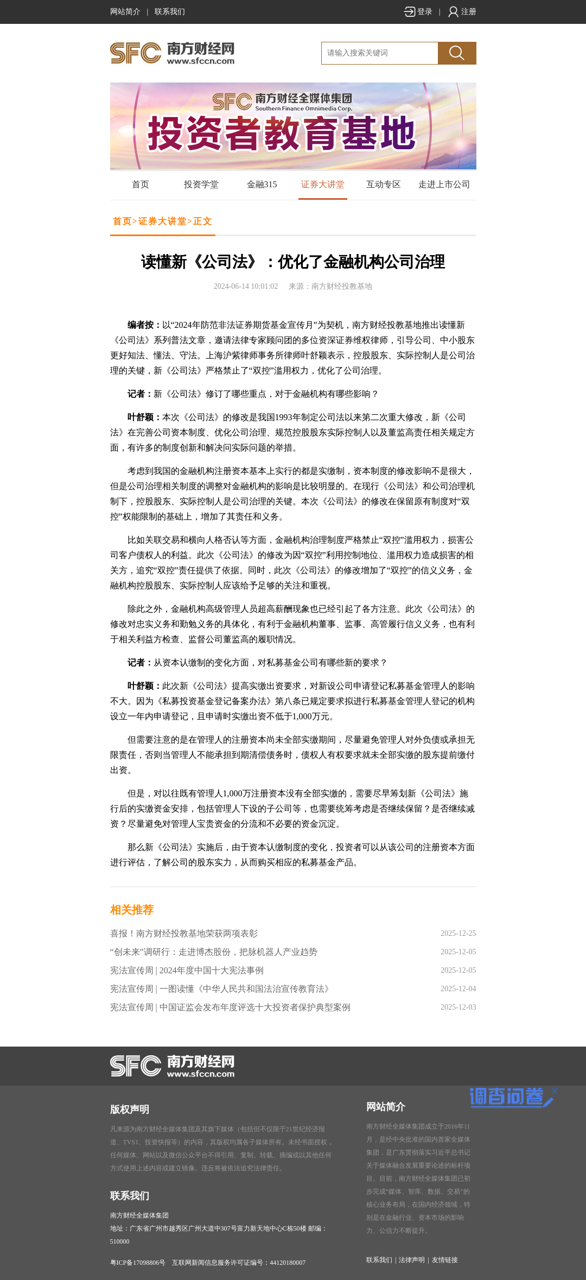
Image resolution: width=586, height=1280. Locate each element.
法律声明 (412, 1260)
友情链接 (445, 1260)
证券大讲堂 (323, 184)
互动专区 (383, 184)
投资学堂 (201, 184)
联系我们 (170, 12)
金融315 (262, 184)
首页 (140, 184)
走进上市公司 (444, 184)
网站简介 (125, 12)
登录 (417, 12)
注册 (461, 12)
